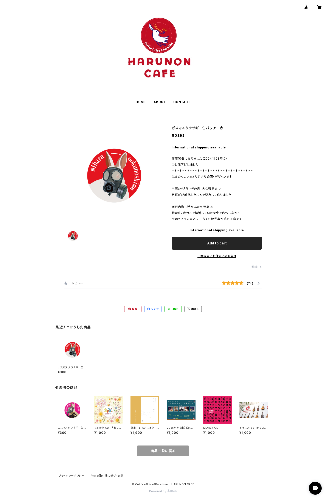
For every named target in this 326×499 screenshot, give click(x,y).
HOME (141, 102)
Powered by (163, 491)
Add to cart (217, 243)
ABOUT (160, 102)
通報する (256, 266)
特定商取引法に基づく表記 (107, 475)
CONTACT (181, 102)
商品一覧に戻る (163, 451)
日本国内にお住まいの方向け (216, 256)
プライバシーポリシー (71, 475)
